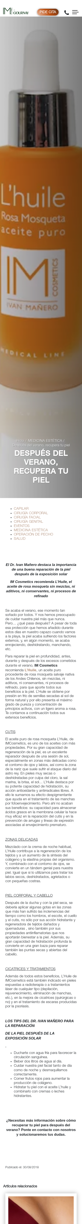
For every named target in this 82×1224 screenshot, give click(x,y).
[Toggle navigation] (75, 12)
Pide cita (48, 12)
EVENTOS (22, 526)
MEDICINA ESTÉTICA (45, 441)
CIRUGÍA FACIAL (27, 518)
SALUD (20, 539)
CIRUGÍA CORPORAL (31, 513)
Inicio (20, 441)
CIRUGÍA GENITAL (28, 522)
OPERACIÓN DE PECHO (33, 535)
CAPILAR (21, 509)
